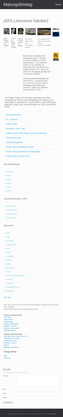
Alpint (8, 233)
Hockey (8, 264)
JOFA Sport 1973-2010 (12, 338)
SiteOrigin (54, 413)
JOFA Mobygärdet (14, 142)
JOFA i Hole (11, 124)
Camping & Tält (11, 244)
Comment (5, 375)
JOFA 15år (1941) (11, 206)
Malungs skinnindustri (11, 324)
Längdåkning (10, 268)
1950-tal (8, 183)
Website (5, 397)
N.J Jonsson (12, 119)
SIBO (5, 356)
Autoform (7, 358)
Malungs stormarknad (11, 347)
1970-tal (8, 191)
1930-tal (8, 175)
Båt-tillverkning (13, 138)
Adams (6, 345)
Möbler (8, 271)
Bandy (8, 237)
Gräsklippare (10, 256)
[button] (31, 115)
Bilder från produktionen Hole (20, 147)
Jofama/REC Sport (10, 341)
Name (4, 389)
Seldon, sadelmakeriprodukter (15, 275)
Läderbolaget (8, 322)
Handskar (9, 260)
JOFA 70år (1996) (11, 214)
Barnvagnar (9, 241)
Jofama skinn (8, 319)
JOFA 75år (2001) (11, 218)
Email (4, 393)
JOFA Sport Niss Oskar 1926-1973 (16, 336)
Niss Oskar (7, 297)
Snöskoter (9, 279)
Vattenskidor (10, 291)
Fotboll (8, 252)
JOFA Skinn (7, 317)
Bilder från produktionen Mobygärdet (23, 151)
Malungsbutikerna (10, 330)
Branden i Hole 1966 (15, 128)
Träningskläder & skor (13, 287)
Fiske (8, 248)
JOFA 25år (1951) (11, 210)
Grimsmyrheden (13, 115)
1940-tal (8, 179)
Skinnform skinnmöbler (11, 328)
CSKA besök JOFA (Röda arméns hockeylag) (26, 133)
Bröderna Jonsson (10, 326)
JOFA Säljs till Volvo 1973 (18, 156)
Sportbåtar (9, 283)
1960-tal (8, 187)
